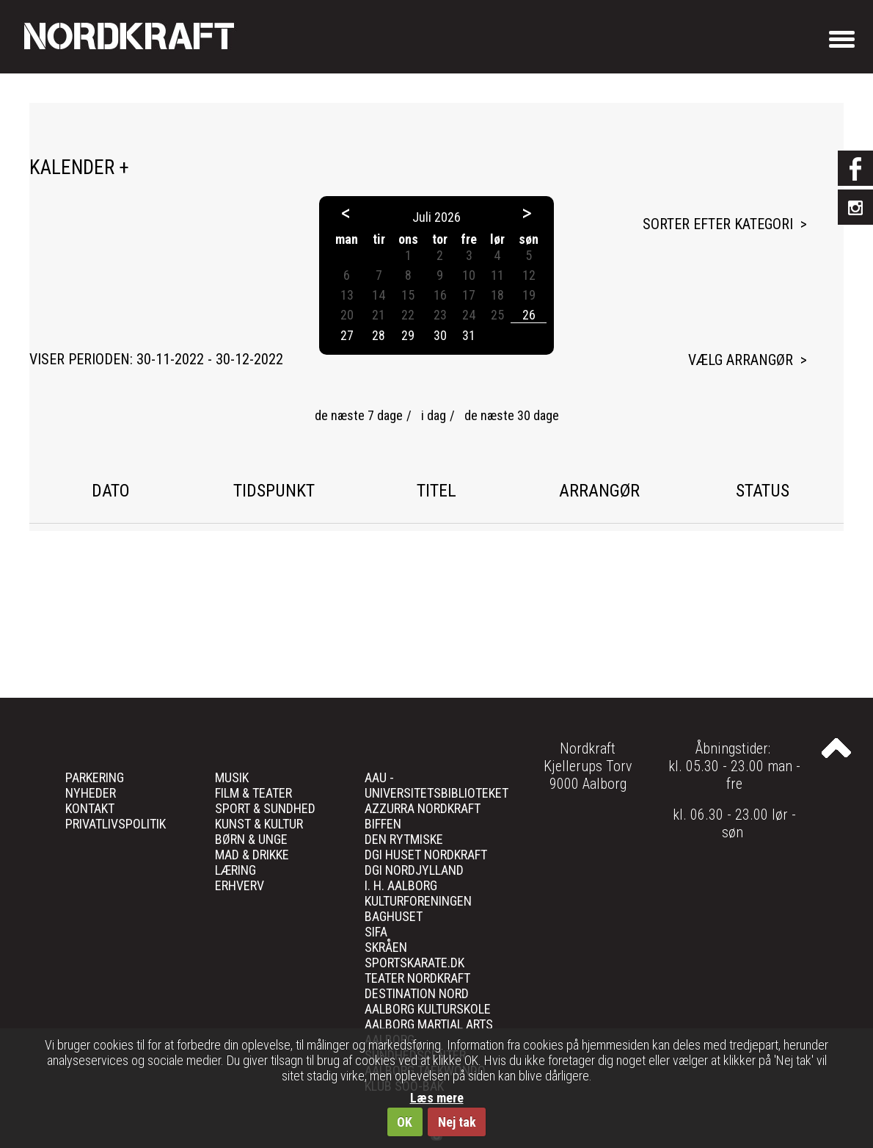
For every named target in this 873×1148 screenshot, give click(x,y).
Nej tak (457, 1122)
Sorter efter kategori (718, 224)
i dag (433, 415)
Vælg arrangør (740, 360)
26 (529, 314)
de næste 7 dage (359, 415)
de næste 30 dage (511, 415)
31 (468, 335)
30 (440, 335)
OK (404, 1122)
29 (407, 335)
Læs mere (437, 1097)
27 (347, 335)
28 (378, 335)
